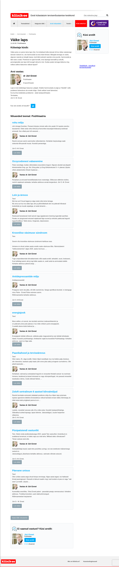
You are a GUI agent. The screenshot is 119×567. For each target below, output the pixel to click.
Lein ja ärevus (20, 195)
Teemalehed (25, 23)
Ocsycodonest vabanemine (27, 161)
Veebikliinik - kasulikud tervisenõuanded (87, 66)
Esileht (12, 34)
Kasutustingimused (90, 561)
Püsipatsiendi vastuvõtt (25, 430)
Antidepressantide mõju (25, 276)
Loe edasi (17, 153)
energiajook (18, 312)
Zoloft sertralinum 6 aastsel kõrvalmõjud (34, 391)
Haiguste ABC (40, 23)
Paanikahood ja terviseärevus (28, 353)
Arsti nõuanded (55, 23)
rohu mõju (18, 122)
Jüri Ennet (98, 42)
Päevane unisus (21, 470)
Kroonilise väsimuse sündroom (29, 232)
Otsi (107, 15)
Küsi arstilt (81, 23)
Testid (68, 23)
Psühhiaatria (32, 34)
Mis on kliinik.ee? (74, 561)
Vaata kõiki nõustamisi (19, 518)
